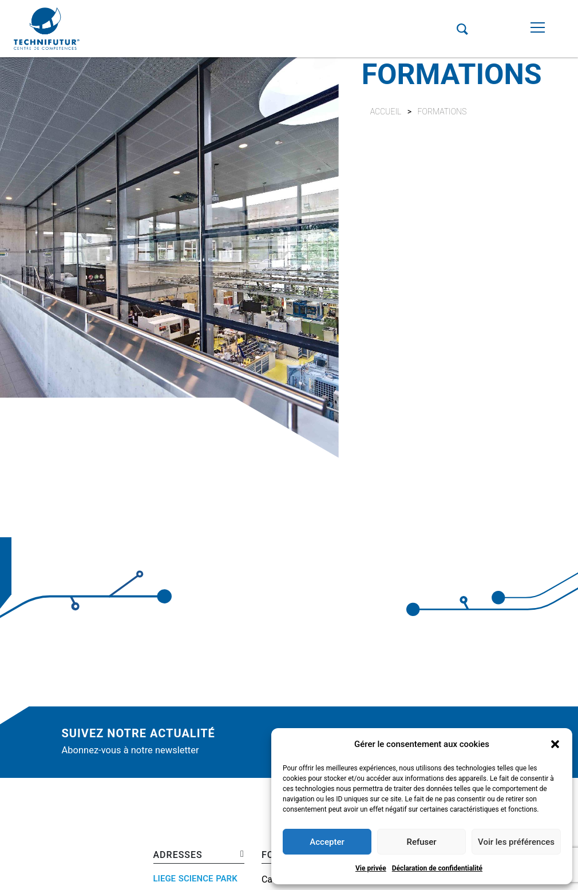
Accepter (327, 842)
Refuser (421, 842)
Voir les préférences (516, 842)
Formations (442, 111)
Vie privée (370, 868)
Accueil (386, 111)
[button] (555, 744)
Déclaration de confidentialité (437, 868)
